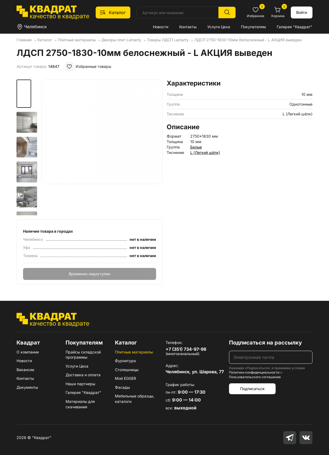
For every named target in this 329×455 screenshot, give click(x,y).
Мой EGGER (125, 378)
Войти (301, 12)
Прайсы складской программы (83, 355)
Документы (27, 387)
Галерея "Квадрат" (294, 26)
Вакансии (25, 369)
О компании (28, 352)
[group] (101, 148)
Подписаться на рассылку (265, 342)
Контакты (187, 26)
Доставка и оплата (83, 374)
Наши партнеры (80, 383)
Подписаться (252, 388)
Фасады (122, 387)
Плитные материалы (134, 352)
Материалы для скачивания (80, 404)
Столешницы (126, 369)
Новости (160, 26)
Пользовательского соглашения (255, 377)
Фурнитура (125, 360)
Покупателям (253, 26)
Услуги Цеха (218, 26)
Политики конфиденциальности (254, 372)
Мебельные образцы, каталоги (134, 399)
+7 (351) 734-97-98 (186, 349)
